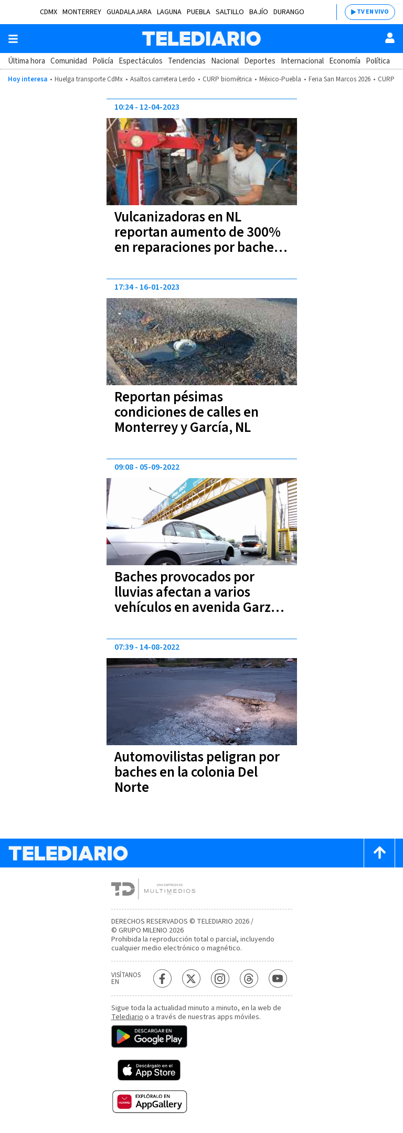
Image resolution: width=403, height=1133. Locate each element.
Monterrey (81, 12)
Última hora (26, 61)
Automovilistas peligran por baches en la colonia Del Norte (197, 772)
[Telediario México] (201, 38)
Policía (102, 61)
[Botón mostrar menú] (13, 39)
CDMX (48, 12)
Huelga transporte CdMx (89, 79)
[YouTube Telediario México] (278, 978)
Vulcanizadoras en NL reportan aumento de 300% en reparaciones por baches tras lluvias (197, 240)
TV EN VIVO (373, 11)
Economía (344, 61)
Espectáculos (141, 61)
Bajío (258, 12)
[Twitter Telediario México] (191, 978)
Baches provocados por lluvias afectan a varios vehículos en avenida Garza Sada (196, 600)
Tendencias (187, 61)
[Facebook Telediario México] (162, 978)
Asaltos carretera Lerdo (162, 79)
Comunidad (68, 61)
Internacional (302, 61)
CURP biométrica (227, 79)
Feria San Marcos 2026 (339, 79)
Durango (288, 12)
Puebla (198, 12)
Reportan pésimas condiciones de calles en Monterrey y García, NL (186, 412)
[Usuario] (390, 38)
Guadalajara (129, 12)
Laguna (169, 12)
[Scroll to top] (379, 853)
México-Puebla (280, 79)
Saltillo (230, 12)
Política (378, 61)
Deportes (259, 61)
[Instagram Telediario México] (220, 978)
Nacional (225, 61)
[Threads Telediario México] (249, 978)
